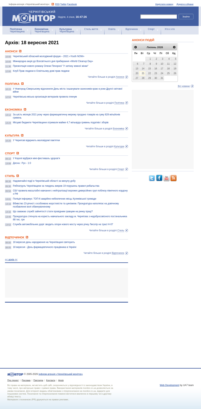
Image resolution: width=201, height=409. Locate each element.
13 (137, 68)
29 (149, 78)
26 (175, 73)
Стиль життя (91, 29)
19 (175, 68)
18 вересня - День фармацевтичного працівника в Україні (44, 247)
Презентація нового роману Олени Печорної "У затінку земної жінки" (50, 66)
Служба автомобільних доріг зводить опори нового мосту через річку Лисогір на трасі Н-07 (63, 224)
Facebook (72, 4)
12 (175, 63)
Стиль (120, 230)
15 (149, 68)
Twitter (63, 4)
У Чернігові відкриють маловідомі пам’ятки (36, 140)
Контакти (50, 380)
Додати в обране (184, 4)
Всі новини (184, 86)
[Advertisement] (66, 283)
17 (162, 68)
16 (155, 68)
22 (149, 73)
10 (162, 63)
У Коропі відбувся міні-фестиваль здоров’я (36, 158)
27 (137, 78)
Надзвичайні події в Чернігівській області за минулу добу (44, 181)
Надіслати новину (164, 4)
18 (168, 68)
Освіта (111, 29)
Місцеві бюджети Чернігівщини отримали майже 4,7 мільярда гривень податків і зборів (60, 122)
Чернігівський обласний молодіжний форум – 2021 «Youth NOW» (48, 56)
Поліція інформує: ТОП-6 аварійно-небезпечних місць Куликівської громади (54, 198)
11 (168, 63)
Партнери (38, 380)
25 (168, 73)
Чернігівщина (17, 30)
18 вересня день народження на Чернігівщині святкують (44, 242)
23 (155, 73)
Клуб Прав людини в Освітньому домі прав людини (41, 71)
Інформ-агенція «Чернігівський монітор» (35, 16)
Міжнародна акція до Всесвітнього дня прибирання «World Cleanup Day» (53, 61)
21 (143, 73)
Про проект (13, 380)
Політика (119, 102)
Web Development (169, 385)
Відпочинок (131, 29)
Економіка (118, 128)
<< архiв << (11, 259)
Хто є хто (170, 29)
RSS (57, 4)
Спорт (151, 29)
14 (143, 68)
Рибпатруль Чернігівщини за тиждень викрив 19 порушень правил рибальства (56, 185)
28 (143, 78)
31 (162, 78)
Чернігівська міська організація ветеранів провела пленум (45, 96)
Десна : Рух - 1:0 (22, 163)
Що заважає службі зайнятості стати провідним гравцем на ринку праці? (53, 211)
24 (162, 73)
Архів (61, 380)
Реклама (26, 380)
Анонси (120, 76)
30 (155, 78)
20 (137, 73)
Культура (119, 146)
